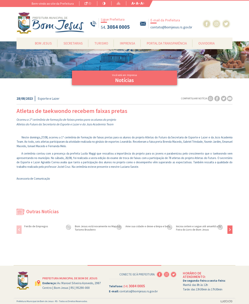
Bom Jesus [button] (43, 43)
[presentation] (19, 229)
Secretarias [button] (73, 43)
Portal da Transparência (167, 43)
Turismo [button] (101, 43)
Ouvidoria (206, 43)
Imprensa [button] (127, 43)
